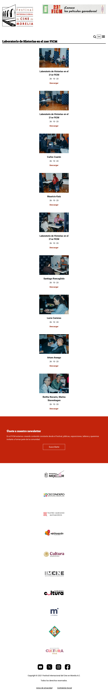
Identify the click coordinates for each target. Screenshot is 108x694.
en (99, 37)
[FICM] (17, 15)
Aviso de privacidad (44, 688)
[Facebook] (67, 669)
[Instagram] (59, 669)
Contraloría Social (64, 688)
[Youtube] (41, 669)
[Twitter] (50, 669)
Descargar (54, 83)
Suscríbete (54, 447)
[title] (54, 482)
